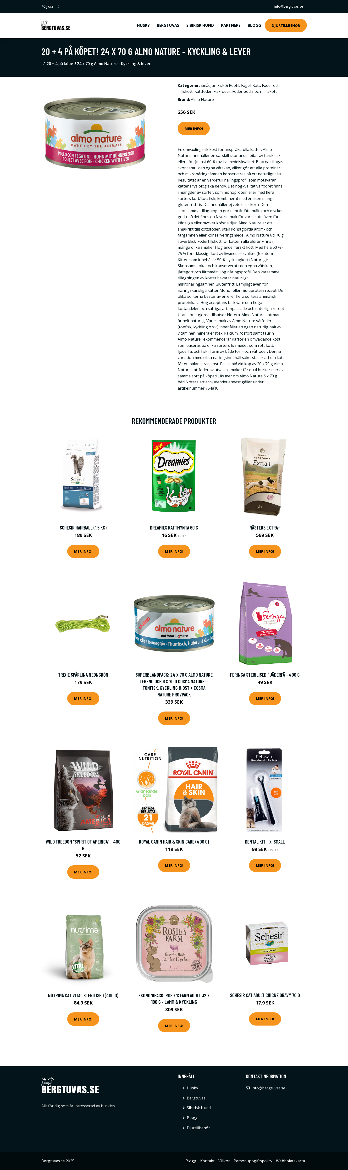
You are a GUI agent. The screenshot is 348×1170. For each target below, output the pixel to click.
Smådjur (208, 85)
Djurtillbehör (286, 25)
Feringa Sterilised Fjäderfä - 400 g (265, 675)
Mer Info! (194, 128)
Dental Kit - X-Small (265, 841)
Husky (143, 25)
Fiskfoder (222, 91)
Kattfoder (203, 91)
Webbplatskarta (290, 1161)
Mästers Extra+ (264, 527)
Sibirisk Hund (200, 25)
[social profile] (58, 6)
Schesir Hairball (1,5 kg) (83, 527)
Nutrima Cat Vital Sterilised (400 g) (83, 995)
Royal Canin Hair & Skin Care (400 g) (174, 841)
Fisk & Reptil (228, 85)
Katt (256, 85)
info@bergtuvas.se (288, 6)
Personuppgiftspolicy (253, 1161)
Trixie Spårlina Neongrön (83, 675)
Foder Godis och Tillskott (254, 91)
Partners (231, 25)
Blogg (254, 25)
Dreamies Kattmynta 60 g (174, 527)
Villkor (224, 1161)
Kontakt (207, 1161)
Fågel (246, 85)
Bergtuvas (168, 25)
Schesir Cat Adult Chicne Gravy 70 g (265, 995)
